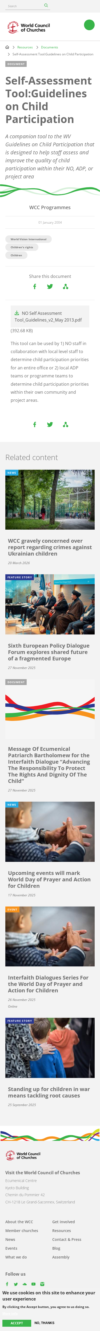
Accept (17, 1323)
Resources (25, 47)
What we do (16, 1257)
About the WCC (19, 1221)
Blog (56, 1248)
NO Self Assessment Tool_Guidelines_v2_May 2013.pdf (48, 316)
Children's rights (22, 247)
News (10, 1239)
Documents (49, 47)
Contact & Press (66, 1239)
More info (10, 1313)
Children (16, 255)
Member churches (21, 1230)
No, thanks (44, 1323)
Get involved (63, 1221)
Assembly (61, 1257)
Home (7, 47)
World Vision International (28, 239)
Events (11, 1248)
